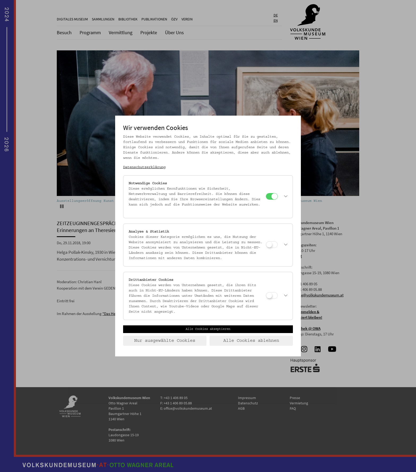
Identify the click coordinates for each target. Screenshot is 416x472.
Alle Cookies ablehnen (251, 341)
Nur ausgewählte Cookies (164, 341)
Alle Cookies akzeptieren (208, 329)
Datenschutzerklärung (144, 167)
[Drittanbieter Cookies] (272, 295)
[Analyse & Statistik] (272, 244)
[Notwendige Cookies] (272, 196)
